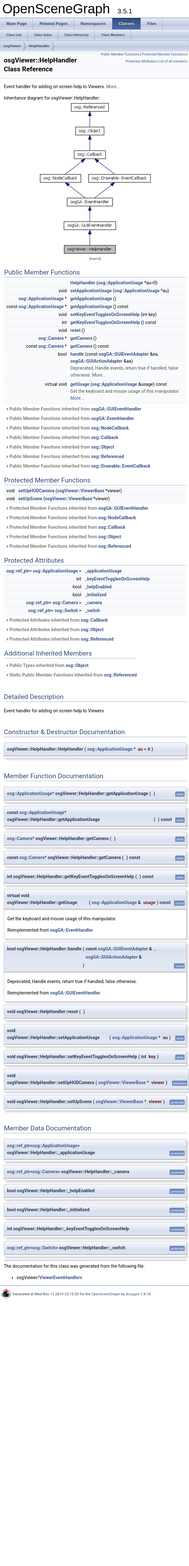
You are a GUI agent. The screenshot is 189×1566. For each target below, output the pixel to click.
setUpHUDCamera (36, 490)
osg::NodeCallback (110, 427)
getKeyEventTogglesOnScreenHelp (105, 322)
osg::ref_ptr (18, 570)
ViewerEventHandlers (60, 1277)
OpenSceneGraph (105, 1294)
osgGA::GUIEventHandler (116, 408)
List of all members (172, 61)
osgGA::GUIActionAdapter (96, 361)
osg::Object (102, 447)
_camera (93, 602)
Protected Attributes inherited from (56, 620)
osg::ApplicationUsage (120, 282)
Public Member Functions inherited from (73, 408)
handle (77, 354)
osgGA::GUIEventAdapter (124, 354)
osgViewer (12, 46)
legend (95, 258)
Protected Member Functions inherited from (76, 508)
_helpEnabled (98, 586)
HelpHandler (39, 46)
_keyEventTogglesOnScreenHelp (117, 578)
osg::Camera (51, 338)
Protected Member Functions (164, 54)
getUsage (79, 384)
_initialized (95, 594)
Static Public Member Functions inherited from (71, 674)
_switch (92, 610)
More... (113, 86)
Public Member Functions (120, 54)
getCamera (81, 338)
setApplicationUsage (91, 290)
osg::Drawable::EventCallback (120, 466)
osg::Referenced (107, 456)
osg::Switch (66, 610)
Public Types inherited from (46, 665)
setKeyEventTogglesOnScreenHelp (105, 314)
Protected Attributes (141, 61)
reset (75, 330)
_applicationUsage (103, 570)
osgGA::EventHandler (112, 418)
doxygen (133, 1294)
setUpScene (30, 498)
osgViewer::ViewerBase (80, 490)
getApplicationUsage (91, 298)
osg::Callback (104, 437)
